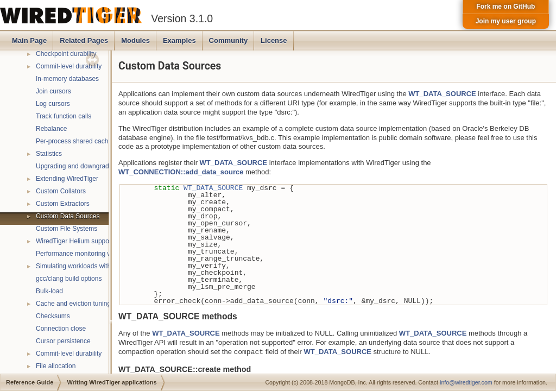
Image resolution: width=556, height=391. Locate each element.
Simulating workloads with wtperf (83, 266)
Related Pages (84, 40)
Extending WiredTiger (67, 178)
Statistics (49, 153)
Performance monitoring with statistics (91, 253)
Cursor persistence (63, 341)
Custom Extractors (63, 203)
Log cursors (53, 104)
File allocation (55, 366)
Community (228, 40)
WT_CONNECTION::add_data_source (180, 172)
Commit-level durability (69, 66)
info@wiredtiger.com (466, 382)
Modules (135, 40)
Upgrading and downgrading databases (93, 166)
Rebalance (51, 129)
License (274, 40)
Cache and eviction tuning (73, 303)
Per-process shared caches (75, 141)
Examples (179, 40)
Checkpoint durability (66, 54)
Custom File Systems (66, 228)
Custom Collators (61, 191)
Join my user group (506, 21)
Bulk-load (49, 291)
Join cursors (53, 91)
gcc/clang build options (69, 278)
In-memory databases (67, 79)
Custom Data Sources (67, 216)
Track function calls (63, 116)
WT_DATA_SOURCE (442, 94)
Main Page (29, 40)
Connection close (61, 328)
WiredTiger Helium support (74, 241)
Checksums (53, 316)
